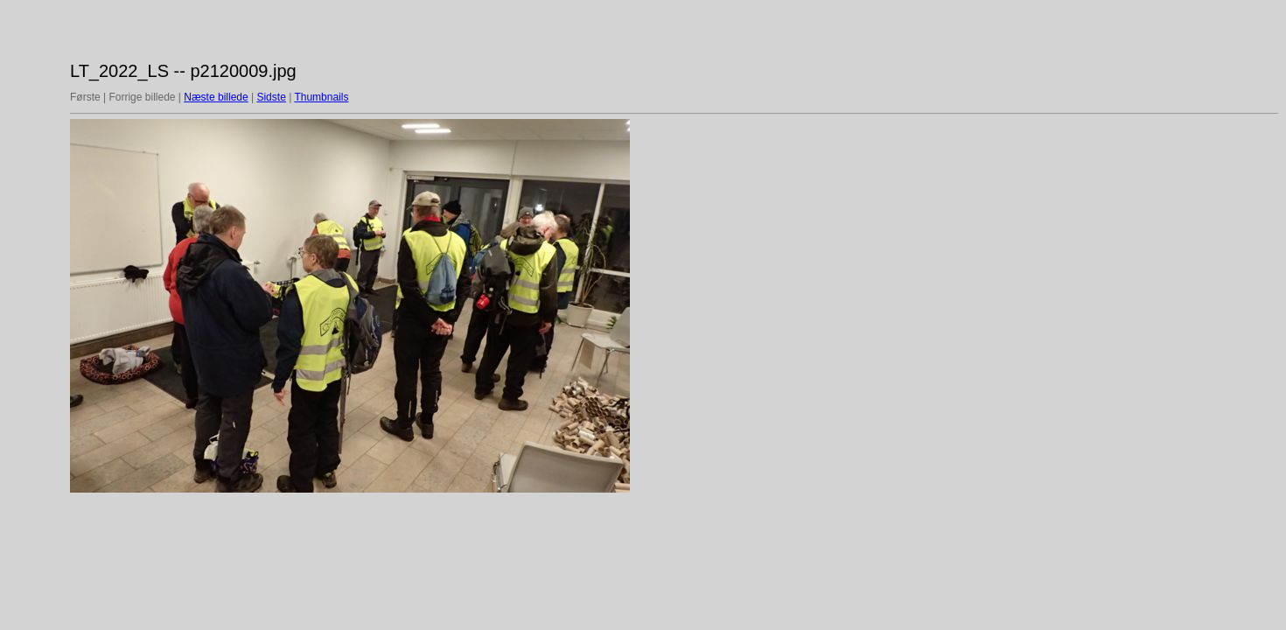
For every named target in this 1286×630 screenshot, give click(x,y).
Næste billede (216, 97)
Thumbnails (321, 97)
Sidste (270, 97)
